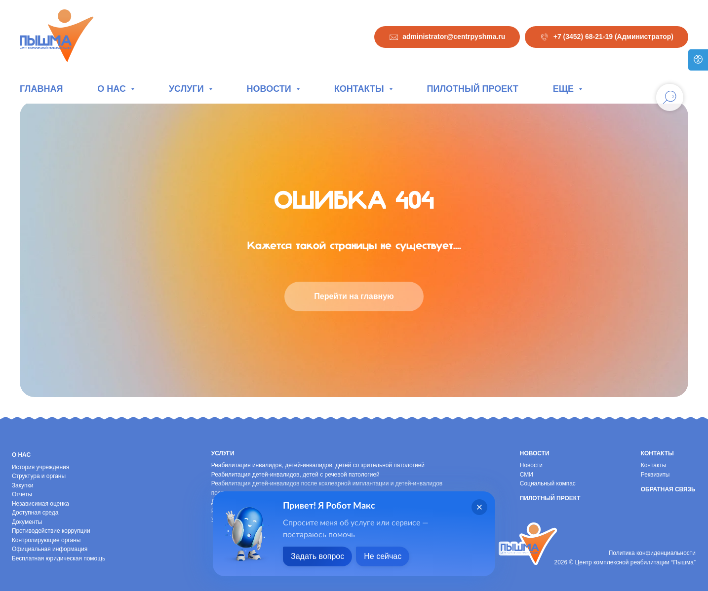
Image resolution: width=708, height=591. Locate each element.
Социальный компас (548, 483)
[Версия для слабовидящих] (698, 60)
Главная (41, 89)
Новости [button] (270, 89)
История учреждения (40, 467)
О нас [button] (112, 89)
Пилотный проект (472, 89)
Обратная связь (668, 489)
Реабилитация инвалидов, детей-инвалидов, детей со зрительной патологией (318, 465)
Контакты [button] (360, 89)
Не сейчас (382, 556)
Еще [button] (564, 89)
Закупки (23, 485)
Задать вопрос (317, 556)
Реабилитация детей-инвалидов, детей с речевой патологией (295, 474)
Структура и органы (39, 476)
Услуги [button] (187, 89)
